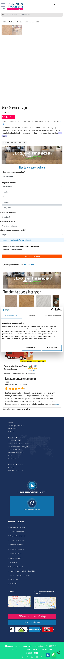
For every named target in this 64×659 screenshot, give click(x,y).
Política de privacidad (17, 549)
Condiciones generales (17, 531)
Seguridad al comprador (17, 536)
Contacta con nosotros (17, 527)
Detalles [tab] (32, 316)
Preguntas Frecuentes (17, 567)
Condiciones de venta (17, 540)
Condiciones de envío (17, 545)
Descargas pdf (14, 579)
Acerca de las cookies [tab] (53, 316)
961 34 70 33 (47, 649)
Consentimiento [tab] (11, 316)
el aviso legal (18, 246)
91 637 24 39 (32, 649)
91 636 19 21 (51, 646)
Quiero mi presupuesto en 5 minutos (32, 492)
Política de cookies (16, 553)
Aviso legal (13, 562)
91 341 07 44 (17, 649)
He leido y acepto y (20, 246)
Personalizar (31, 347)
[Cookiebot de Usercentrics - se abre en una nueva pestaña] (53, 309)
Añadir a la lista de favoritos (14, 143)
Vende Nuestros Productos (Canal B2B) (22, 571)
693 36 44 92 (19, 471)
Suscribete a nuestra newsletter (12, 249)
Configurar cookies (16, 558)
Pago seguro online (32, 510)
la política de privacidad (31, 246)
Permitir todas (52, 347)
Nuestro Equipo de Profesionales (20, 575)
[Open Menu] (3, 7)
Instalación (13, 584)
